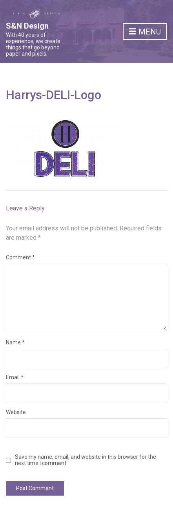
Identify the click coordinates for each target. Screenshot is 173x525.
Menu (145, 32)
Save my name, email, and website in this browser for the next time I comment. (85, 460)
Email (15, 377)
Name (15, 342)
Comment (20, 257)
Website (16, 412)
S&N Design (27, 26)
